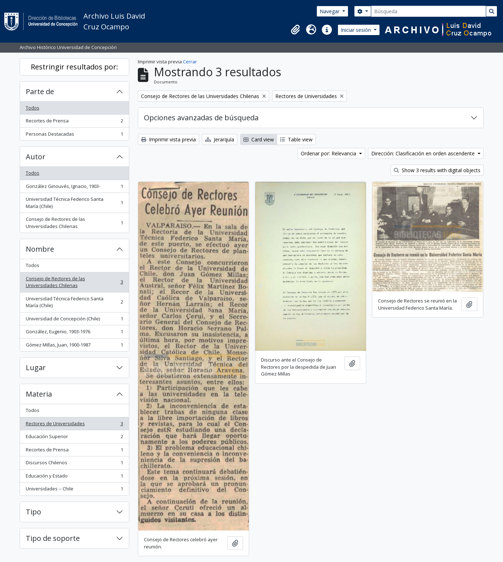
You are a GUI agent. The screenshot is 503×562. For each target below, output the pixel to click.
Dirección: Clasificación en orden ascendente (423, 153)
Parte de (40, 91)
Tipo (33, 512)
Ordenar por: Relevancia (329, 153)
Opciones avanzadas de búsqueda (201, 117)
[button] (295, 30)
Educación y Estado (74, 477)
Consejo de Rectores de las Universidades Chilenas (74, 222)
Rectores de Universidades (74, 425)
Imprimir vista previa (168, 139)
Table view (296, 139)
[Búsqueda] (428, 11)
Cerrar (190, 61)
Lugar (36, 367)
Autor (35, 156)
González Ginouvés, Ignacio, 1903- (74, 188)
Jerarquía (219, 139)
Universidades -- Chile (74, 490)
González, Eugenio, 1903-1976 (74, 333)
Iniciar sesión (356, 29)
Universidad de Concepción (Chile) (74, 320)
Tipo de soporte (53, 538)
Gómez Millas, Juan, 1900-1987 (74, 346)
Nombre (40, 249)
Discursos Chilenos (74, 464)
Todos (32, 108)
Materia (39, 394)
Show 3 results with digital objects (437, 170)
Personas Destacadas (74, 135)
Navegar (330, 11)
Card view (258, 139)
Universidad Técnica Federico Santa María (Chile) (74, 202)
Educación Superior (74, 438)
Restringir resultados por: (74, 67)
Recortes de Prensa (74, 122)
